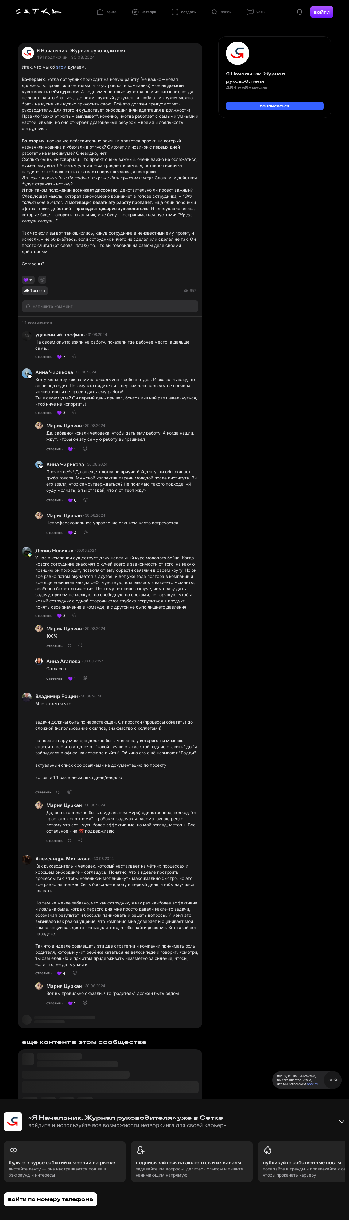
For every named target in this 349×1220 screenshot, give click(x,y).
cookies (312, 1084)
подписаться (275, 106)
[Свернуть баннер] (341, 1121)
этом (61, 67)
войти (322, 12)
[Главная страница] (39, 12)
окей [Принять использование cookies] (332, 1080)
